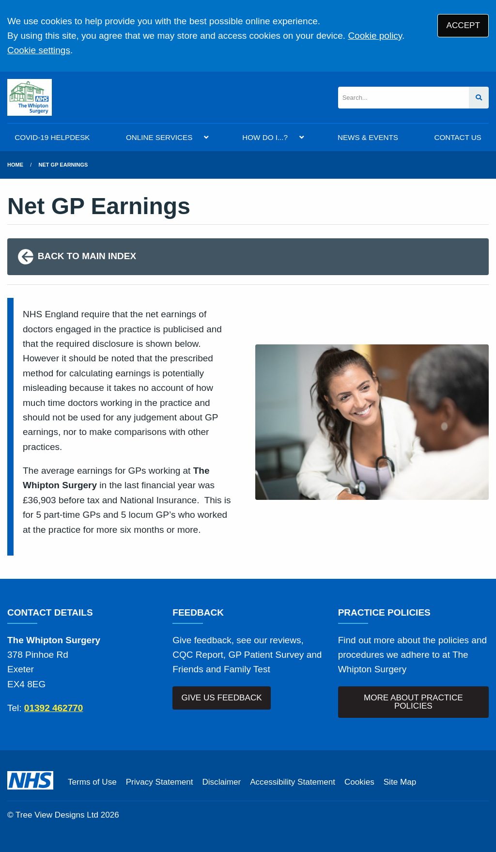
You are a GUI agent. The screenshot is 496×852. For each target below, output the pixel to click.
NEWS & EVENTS (368, 137)
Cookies (359, 782)
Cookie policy (375, 36)
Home (15, 165)
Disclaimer (221, 782)
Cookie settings (38, 50)
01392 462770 (53, 708)
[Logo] (29, 97)
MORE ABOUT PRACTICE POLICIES (413, 702)
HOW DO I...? (265, 137)
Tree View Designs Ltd (57, 815)
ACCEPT (463, 25)
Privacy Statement (159, 782)
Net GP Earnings (63, 165)
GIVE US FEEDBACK (221, 697)
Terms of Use (92, 782)
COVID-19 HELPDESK (52, 137)
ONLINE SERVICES (159, 137)
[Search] (403, 97)
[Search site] (479, 97)
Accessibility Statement (292, 782)
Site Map (400, 782)
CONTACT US (457, 137)
